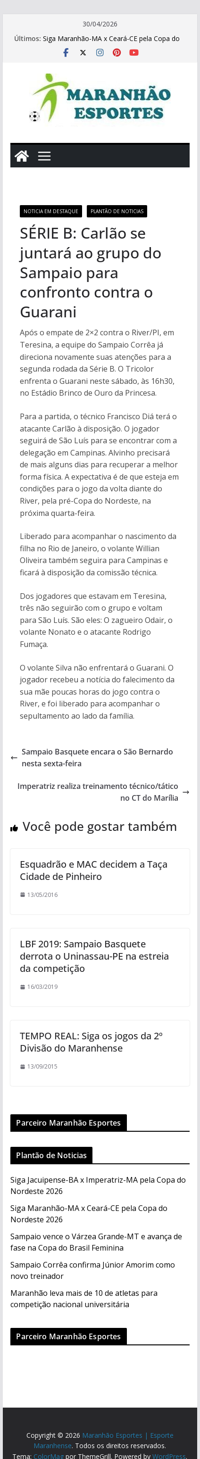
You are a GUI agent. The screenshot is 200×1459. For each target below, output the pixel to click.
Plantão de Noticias (117, 211)
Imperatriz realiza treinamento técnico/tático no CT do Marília (103, 792)
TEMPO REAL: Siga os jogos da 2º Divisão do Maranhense (91, 1041)
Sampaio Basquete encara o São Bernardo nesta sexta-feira (91, 757)
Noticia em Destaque (51, 211)
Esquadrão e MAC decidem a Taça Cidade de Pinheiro (93, 870)
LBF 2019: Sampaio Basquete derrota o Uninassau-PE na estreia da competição (94, 956)
